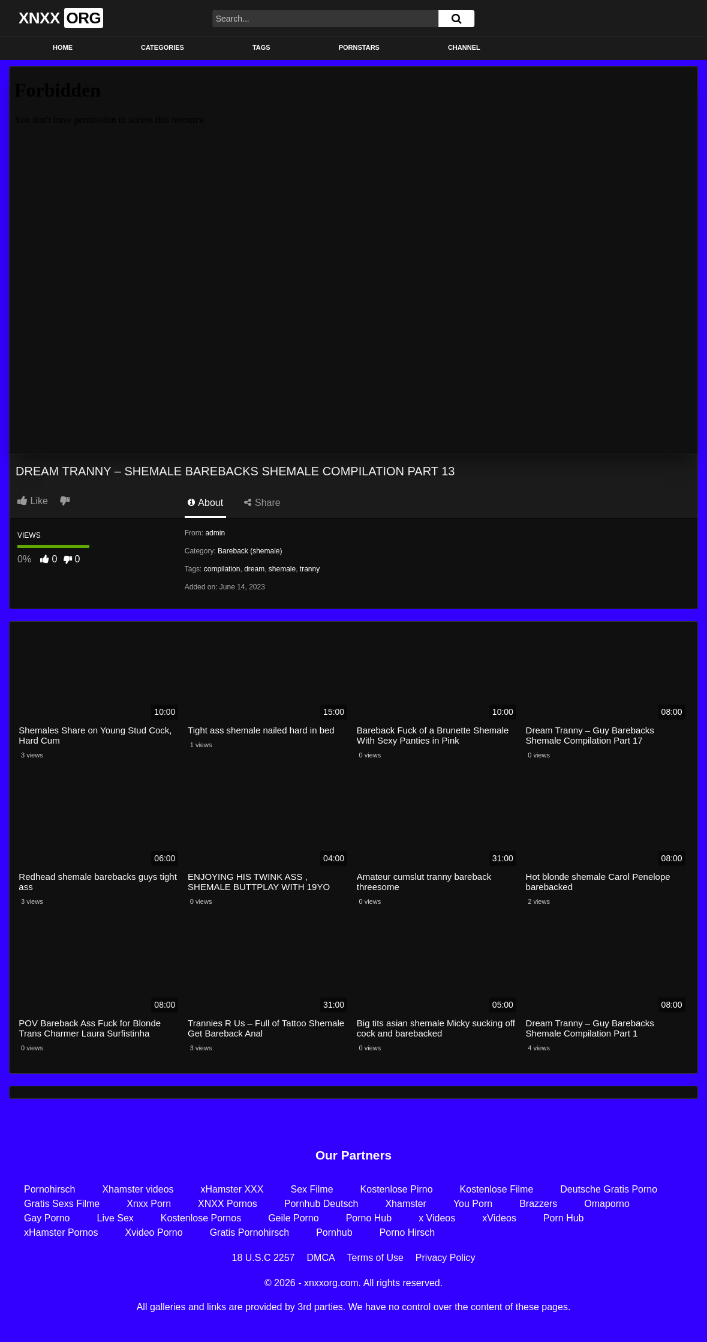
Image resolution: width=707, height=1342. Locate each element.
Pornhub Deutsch (321, 1204)
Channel (464, 47)
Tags (261, 47)
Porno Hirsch (407, 1232)
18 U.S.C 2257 (263, 1258)
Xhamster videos (137, 1189)
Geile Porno (293, 1218)
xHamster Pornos (61, 1232)
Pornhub (334, 1232)
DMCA (321, 1258)
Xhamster (405, 1204)
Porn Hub (563, 1218)
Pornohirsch (49, 1189)
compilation (222, 569)
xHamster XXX (232, 1189)
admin (215, 533)
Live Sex (115, 1218)
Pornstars (359, 47)
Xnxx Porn (149, 1204)
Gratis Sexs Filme (62, 1204)
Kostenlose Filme (497, 1189)
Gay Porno (47, 1218)
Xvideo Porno (154, 1232)
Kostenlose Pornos (201, 1218)
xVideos (499, 1218)
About (205, 503)
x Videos (437, 1218)
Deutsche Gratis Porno (608, 1189)
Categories (162, 47)
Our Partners (353, 1155)
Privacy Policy (446, 1258)
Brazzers (538, 1204)
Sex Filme (311, 1189)
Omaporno (607, 1204)
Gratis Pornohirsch (250, 1232)
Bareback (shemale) (250, 551)
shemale (282, 569)
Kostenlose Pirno (396, 1189)
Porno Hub (369, 1218)
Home (63, 47)
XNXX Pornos (227, 1204)
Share (262, 503)
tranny (310, 569)
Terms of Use (375, 1258)
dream (254, 569)
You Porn (472, 1204)
